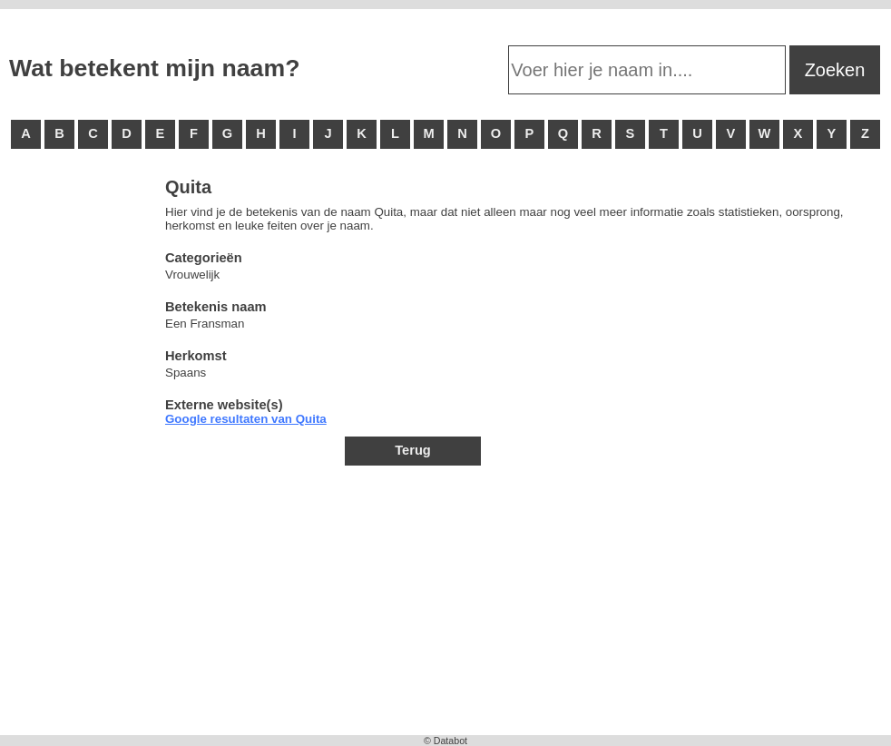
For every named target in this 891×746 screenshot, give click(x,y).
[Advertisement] (81, 454)
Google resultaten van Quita (246, 419)
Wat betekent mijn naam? (154, 68)
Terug (413, 450)
